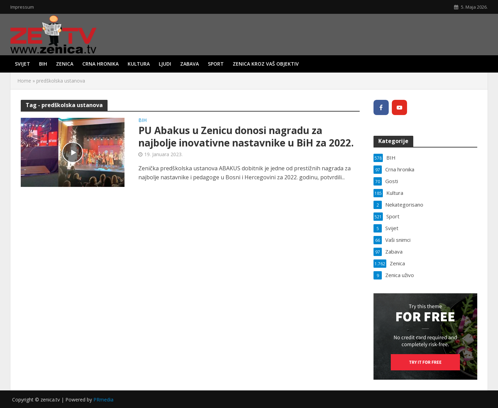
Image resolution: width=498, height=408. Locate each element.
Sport (216, 63)
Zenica (64, 63)
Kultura (139, 63)
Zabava (189, 63)
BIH (43, 63)
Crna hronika (100, 63)
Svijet (22, 63)
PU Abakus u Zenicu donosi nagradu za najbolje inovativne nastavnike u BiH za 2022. (246, 136)
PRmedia (103, 399)
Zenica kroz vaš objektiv (266, 63)
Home (24, 80)
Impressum (22, 7)
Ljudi (165, 63)
